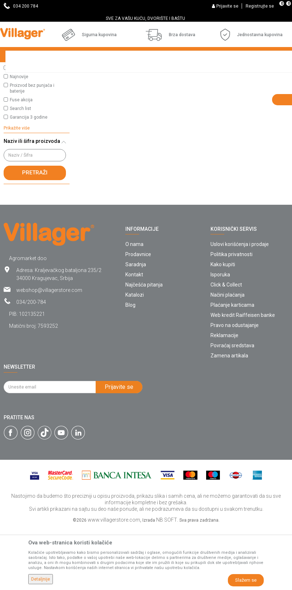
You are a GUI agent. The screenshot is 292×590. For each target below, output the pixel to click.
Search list (20, 170)
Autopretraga (202, 83)
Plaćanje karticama (232, 367)
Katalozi (134, 357)
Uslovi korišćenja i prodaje (239, 306)
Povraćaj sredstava (232, 408)
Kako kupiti (222, 327)
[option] (146, 18)
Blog (130, 367)
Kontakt (134, 337)
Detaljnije (40, 579)
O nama (134, 306)
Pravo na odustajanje (234, 387)
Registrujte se (260, 6)
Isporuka (220, 337)
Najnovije (19, 138)
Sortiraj (236, 83)
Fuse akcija (21, 162)
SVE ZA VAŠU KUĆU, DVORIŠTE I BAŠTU (145, 18)
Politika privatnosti (231, 316)
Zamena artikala (229, 418)
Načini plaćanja (227, 357)
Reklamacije (224, 397)
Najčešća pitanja (144, 347)
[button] (37, 102)
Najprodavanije (24, 130)
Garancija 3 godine (28, 179)
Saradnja (135, 327)
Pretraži (34, 235)
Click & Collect (226, 347)
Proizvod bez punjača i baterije (32, 150)
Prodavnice (138, 316)
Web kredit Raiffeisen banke (242, 377)
